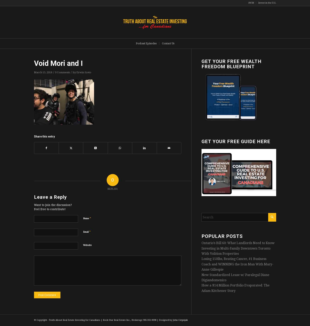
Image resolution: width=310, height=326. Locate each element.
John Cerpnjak (180, 320)
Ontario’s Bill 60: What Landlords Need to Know (238, 243)
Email (87, 231)
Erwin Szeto (83, 72)
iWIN (251, 3)
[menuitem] (251, 3)
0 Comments (62, 72)
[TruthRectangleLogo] (155, 22)
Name (87, 218)
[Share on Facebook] (46, 148)
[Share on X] (71, 148)
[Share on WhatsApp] (120, 148)
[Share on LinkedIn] (144, 148)
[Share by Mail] (169, 148)
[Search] (239, 217)
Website (87, 245)
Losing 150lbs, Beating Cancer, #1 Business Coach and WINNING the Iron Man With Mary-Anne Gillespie (237, 264)
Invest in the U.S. (267, 3)
